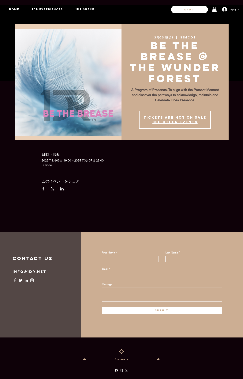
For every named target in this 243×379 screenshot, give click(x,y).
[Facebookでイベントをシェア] (43, 188)
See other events (175, 122)
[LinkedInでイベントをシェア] (62, 188)
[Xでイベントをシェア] (52, 188)
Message (107, 284)
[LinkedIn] (26, 280)
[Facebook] (15, 280)
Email (105, 268)
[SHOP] (189, 9)
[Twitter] (20, 280)
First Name (108, 252)
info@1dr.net (29, 271)
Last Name (171, 252)
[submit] (162, 310)
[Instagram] (32, 280)
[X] (126, 370)
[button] (214, 9)
